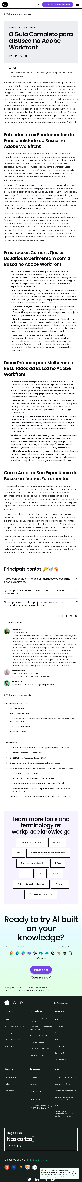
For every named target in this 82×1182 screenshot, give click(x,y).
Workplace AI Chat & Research (38, 1020)
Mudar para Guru (62, 1084)
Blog (57, 1039)
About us (33, 1084)
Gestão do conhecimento (66, 1091)
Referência (16, 988)
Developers (60, 1046)
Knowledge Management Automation (41, 1028)
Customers (59, 1026)
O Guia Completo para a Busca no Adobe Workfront (28, 990)
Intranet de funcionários (40, 1048)
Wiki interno (9, 1046)
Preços (7, 1019)
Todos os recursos (12, 1039)
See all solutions (37, 1055)
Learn (57, 1019)
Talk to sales (35, 1099)
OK (75, 1173)
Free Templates (61, 1060)
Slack (57, 1105)
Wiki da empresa (37, 1042)
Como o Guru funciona (14, 1026)
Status (7, 1084)
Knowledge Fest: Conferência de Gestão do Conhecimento (65, 1113)
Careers (33, 1077)
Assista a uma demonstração (57, 4)
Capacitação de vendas (65, 1077)
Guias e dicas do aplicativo (35, 988)
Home (6, 988)
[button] (77, 4)
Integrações (9, 1033)
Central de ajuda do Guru (15, 1077)
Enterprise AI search (38, 1035)
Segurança (9, 1091)
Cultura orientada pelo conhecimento (65, 1098)
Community (60, 1053)
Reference (59, 1033)
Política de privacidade (56, 1177)
